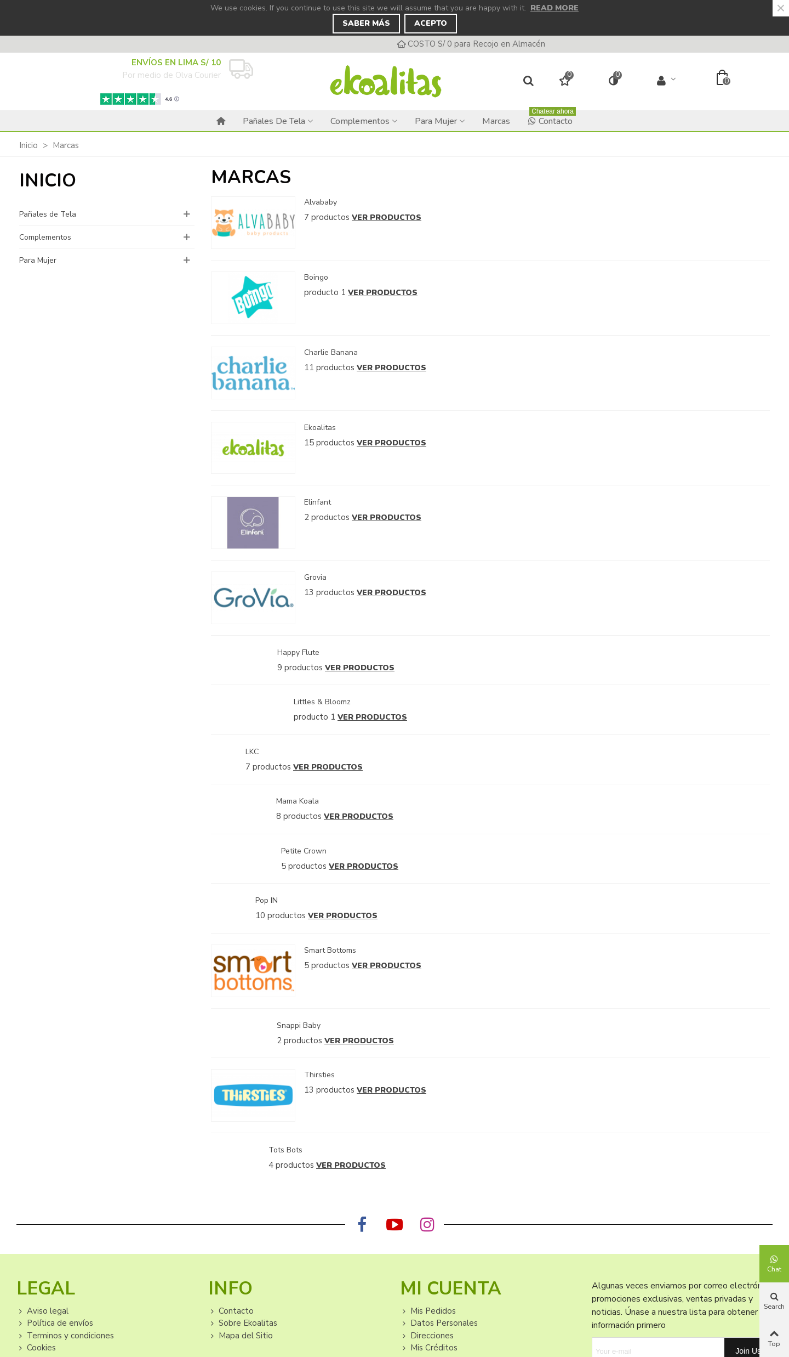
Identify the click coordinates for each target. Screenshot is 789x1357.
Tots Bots (285, 1150)
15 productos (329, 442)
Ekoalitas (320, 427)
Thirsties (319, 1075)
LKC (252, 752)
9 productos (300, 667)
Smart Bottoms (330, 950)
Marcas (496, 121)
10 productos (280, 915)
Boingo (316, 277)
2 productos (327, 517)
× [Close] (780, 8)
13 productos (329, 592)
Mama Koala (297, 801)
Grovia (315, 577)
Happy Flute (298, 652)
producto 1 (325, 292)
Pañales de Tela (274, 121)
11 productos (329, 367)
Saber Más (366, 23)
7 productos (327, 217)
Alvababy (320, 202)
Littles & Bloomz (322, 702)
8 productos (299, 816)
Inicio (47, 180)
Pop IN (266, 900)
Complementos (360, 121)
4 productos (291, 1165)
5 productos (304, 866)
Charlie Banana (331, 352)
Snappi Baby (299, 1025)
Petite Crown (304, 851)
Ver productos (386, 217)
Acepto (430, 23)
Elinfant (317, 502)
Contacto (552, 118)
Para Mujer (436, 121)
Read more (554, 8)
